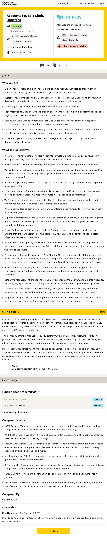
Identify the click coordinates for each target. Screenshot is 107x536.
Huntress (14, 20)
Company (59, 65)
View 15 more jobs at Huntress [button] (23, 514)
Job (44, 65)
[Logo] (9, 3)
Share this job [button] (14, 509)
